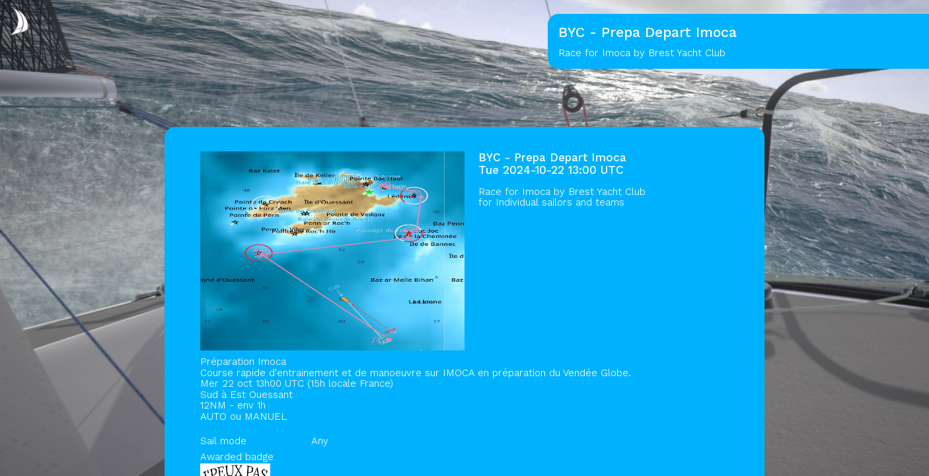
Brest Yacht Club (607, 192)
